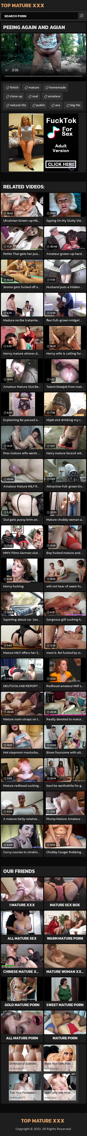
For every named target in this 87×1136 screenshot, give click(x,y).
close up (16, 96)
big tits (75, 105)
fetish (14, 87)
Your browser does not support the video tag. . (43, 57)
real (35, 96)
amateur (54, 96)
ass (57, 105)
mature (34, 87)
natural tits (18, 105)
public (40, 105)
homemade (57, 87)
